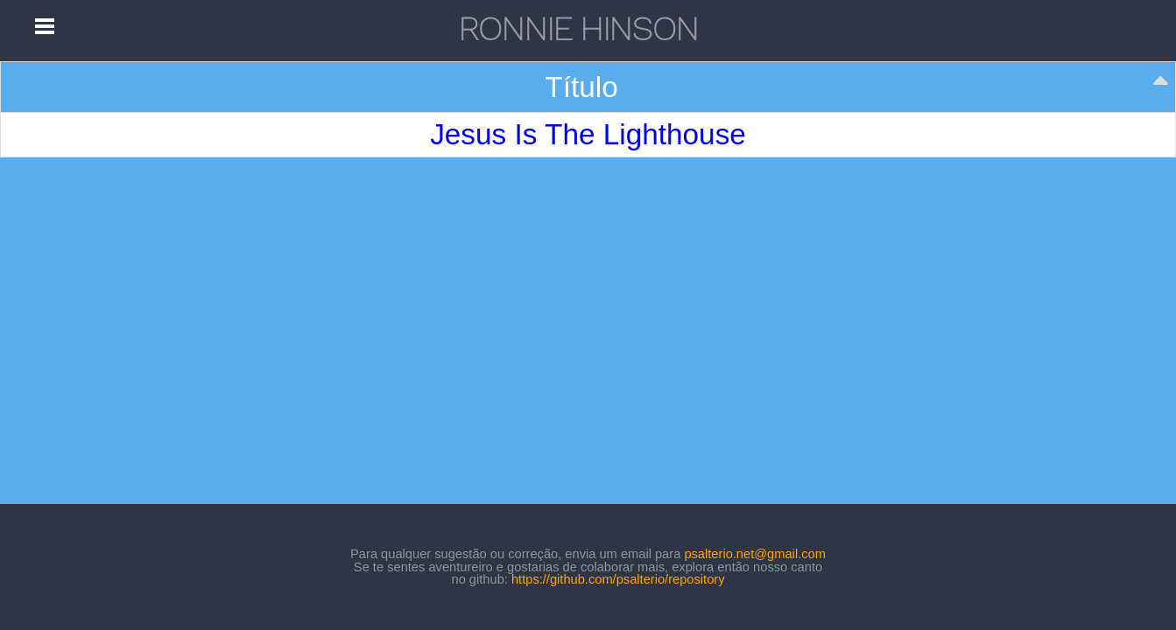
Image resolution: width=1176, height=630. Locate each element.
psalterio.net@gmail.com (755, 554)
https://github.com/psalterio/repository (618, 579)
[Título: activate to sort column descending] (588, 87)
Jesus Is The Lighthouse (588, 134)
